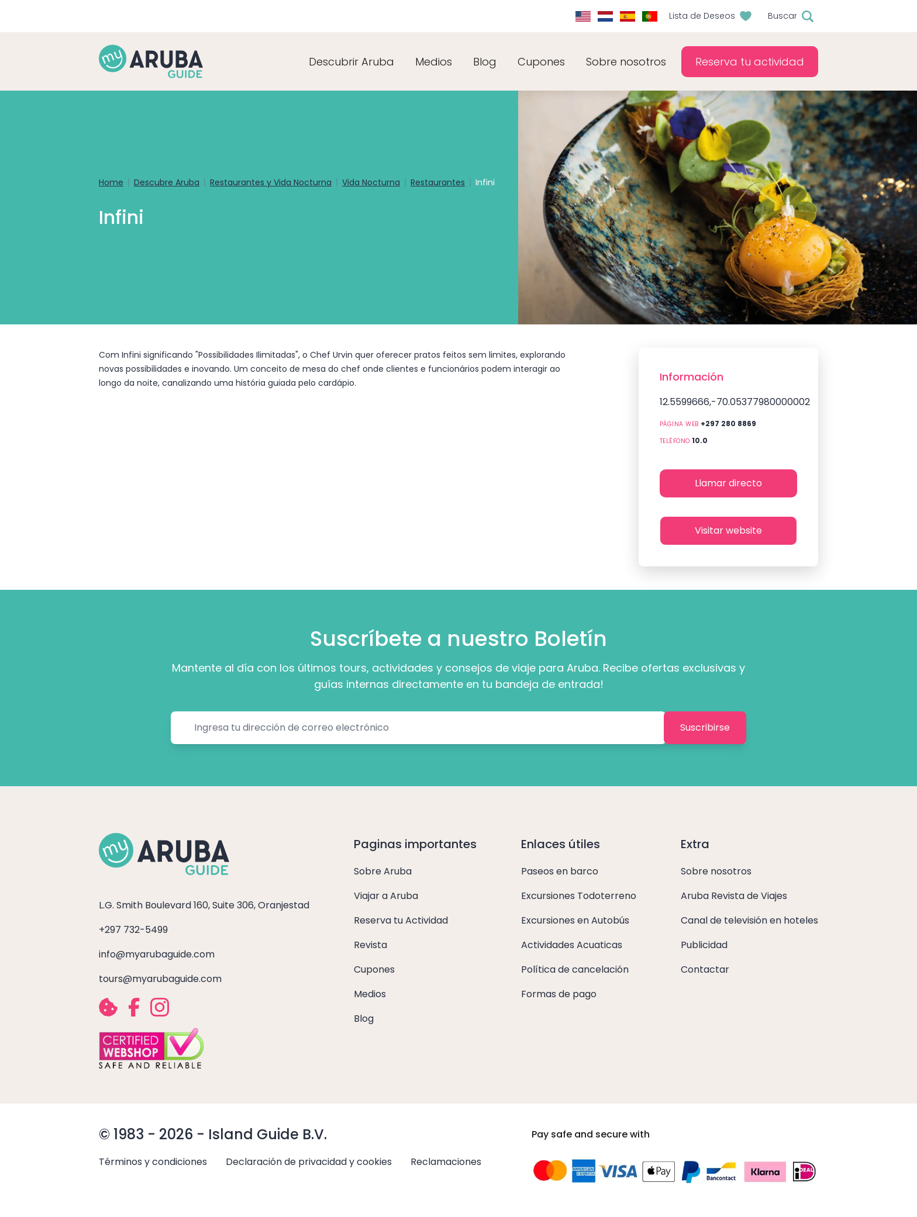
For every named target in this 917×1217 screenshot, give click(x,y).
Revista (370, 945)
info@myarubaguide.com (157, 954)
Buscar (782, 16)
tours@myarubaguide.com (160, 979)
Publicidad (704, 945)
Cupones (374, 969)
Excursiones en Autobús (575, 920)
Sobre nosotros (716, 871)
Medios (370, 994)
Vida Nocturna (371, 182)
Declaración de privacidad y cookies (309, 1161)
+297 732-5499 (133, 929)
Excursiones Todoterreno (578, 896)
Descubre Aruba (166, 182)
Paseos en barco (559, 871)
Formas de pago (559, 994)
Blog (485, 61)
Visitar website (728, 530)
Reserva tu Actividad (401, 920)
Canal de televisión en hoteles (749, 920)
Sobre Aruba (383, 871)
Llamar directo (728, 483)
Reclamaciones (446, 1161)
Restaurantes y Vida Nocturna (271, 182)
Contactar (705, 969)
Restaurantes (438, 182)
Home (111, 182)
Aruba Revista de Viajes (734, 896)
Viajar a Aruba (386, 896)
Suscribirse (705, 727)
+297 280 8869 (728, 423)
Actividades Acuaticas (571, 945)
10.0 (700, 440)
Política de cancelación (575, 969)
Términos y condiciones (153, 1161)
